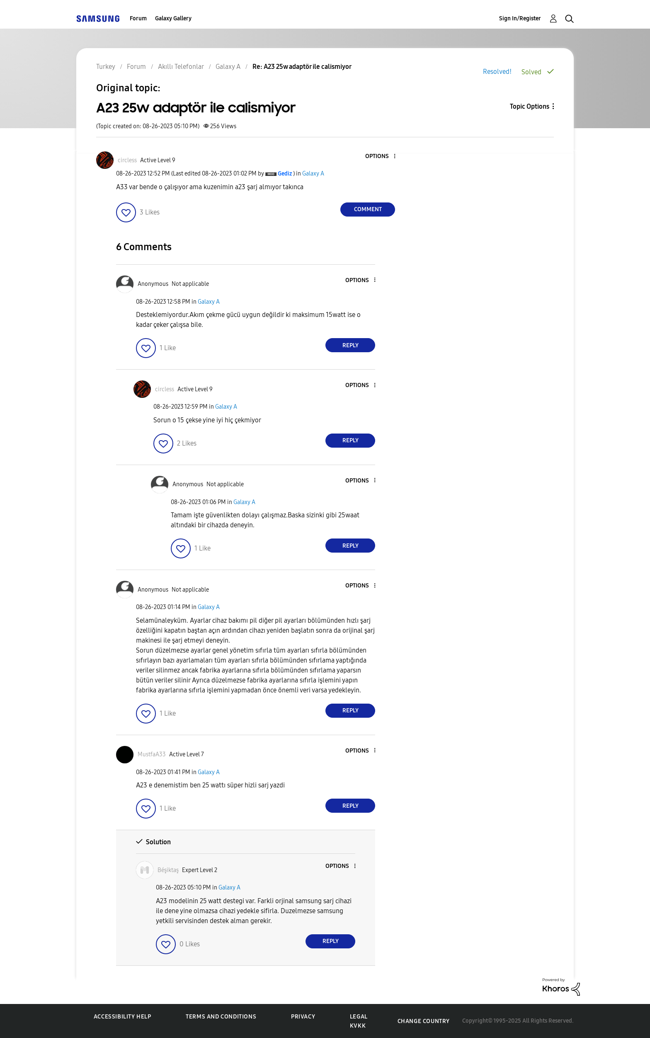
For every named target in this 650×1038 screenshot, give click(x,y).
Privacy (303, 1016)
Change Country (424, 1021)
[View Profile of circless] (127, 160)
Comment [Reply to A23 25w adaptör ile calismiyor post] (368, 209)
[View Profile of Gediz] (285, 173)
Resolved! (497, 72)
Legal (359, 1016)
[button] (380, 157)
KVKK (358, 1025)
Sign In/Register (520, 18)
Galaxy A (313, 173)
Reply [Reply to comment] (350, 345)
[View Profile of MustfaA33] (152, 754)
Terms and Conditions (221, 1016)
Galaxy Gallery (173, 18)
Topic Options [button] (529, 106)
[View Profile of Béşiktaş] (168, 870)
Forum (138, 18)
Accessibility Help (122, 1016)
